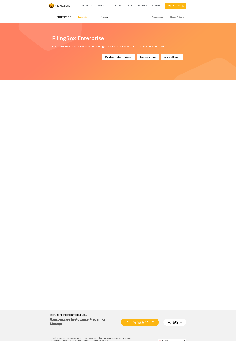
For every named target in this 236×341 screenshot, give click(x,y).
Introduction (83, 17)
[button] (64, 17)
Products (87, 6)
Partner (142, 6)
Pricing (118, 6)
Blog (130, 6)
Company (156, 6)
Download (103, 6)
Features (104, 17)
